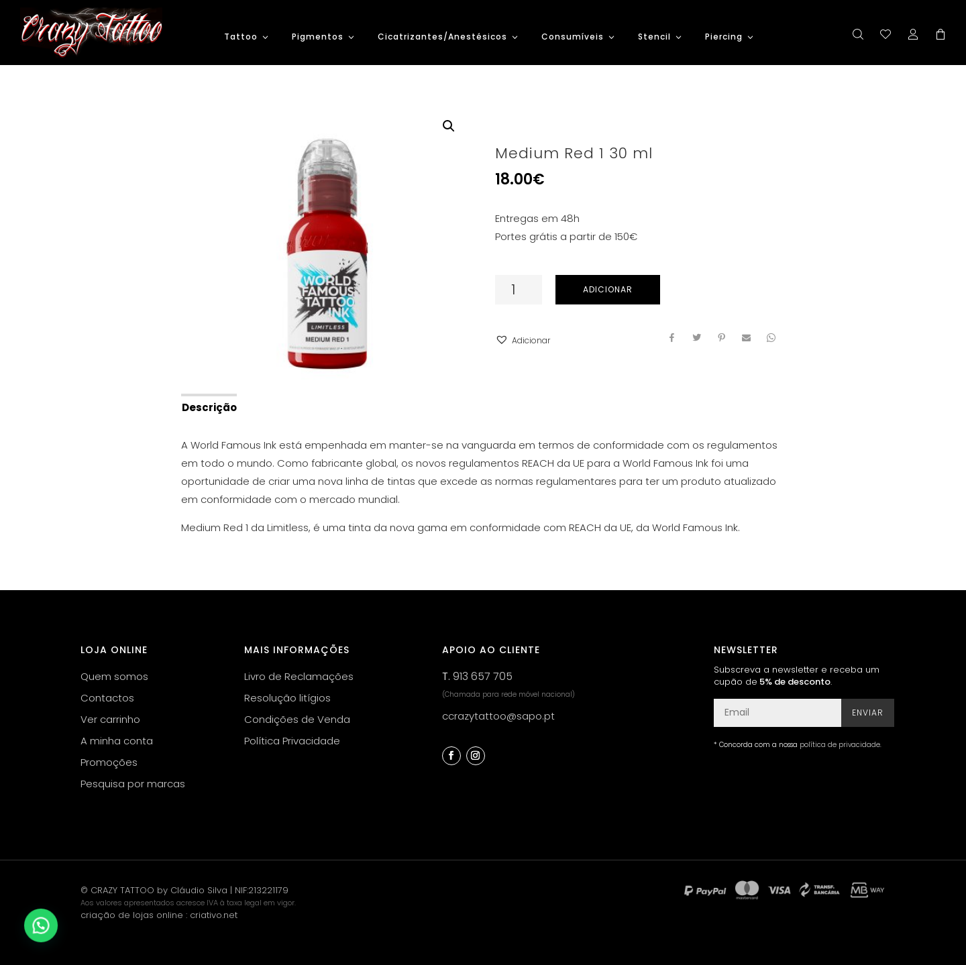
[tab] (208, 406)
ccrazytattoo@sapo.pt (498, 716)
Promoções (109, 762)
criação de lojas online (131, 915)
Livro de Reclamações (299, 676)
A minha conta (116, 741)
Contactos (107, 698)
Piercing (724, 37)
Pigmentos (317, 37)
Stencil (654, 37)
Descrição (209, 407)
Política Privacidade (292, 741)
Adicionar (608, 289)
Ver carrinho (110, 719)
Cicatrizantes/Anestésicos (442, 37)
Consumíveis (572, 37)
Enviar (867, 712)
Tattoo (241, 37)
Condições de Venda (297, 719)
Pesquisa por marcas (132, 784)
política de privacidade (840, 745)
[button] (522, 340)
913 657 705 (483, 676)
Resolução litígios (287, 698)
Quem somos (114, 676)
